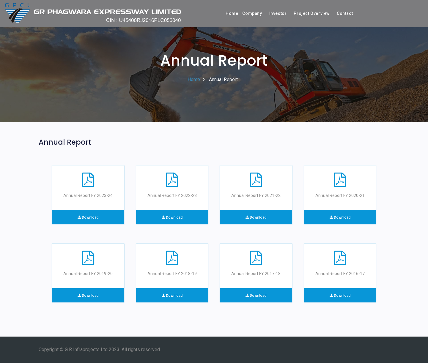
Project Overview (312, 13)
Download (88, 217)
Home (232, 13)
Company (252, 13)
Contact (345, 13)
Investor (278, 13)
